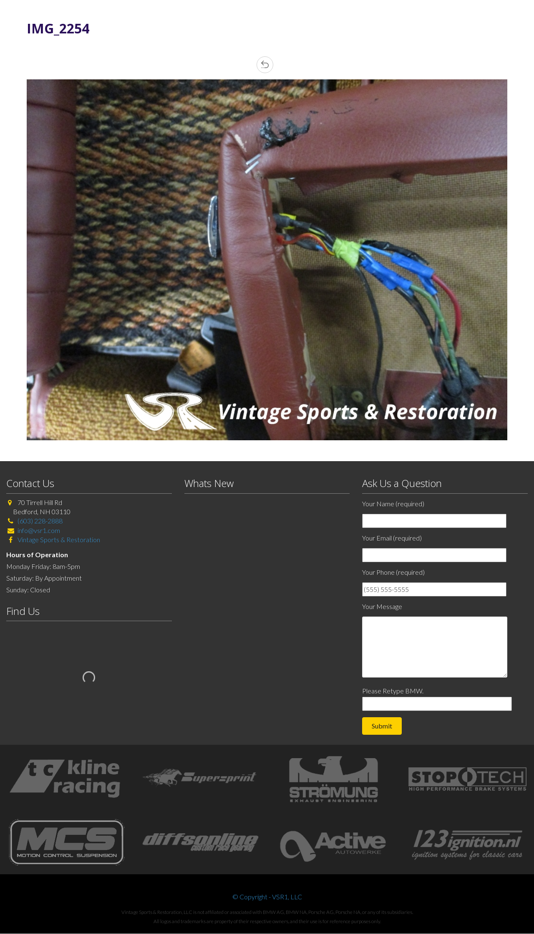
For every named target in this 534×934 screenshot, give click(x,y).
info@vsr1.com (39, 530)
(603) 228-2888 (40, 521)
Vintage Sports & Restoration (58, 539)
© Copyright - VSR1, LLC (267, 897)
